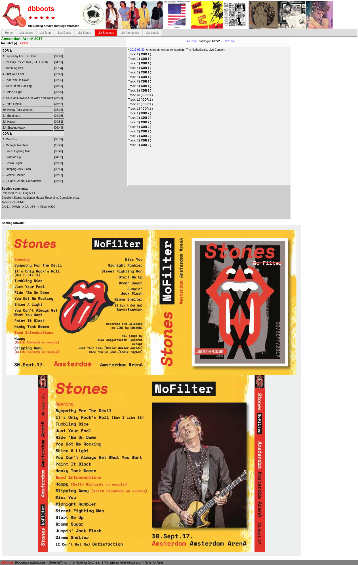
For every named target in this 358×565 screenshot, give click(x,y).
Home (9, 32)
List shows (26, 32)
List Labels (152, 32)
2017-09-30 (137, 49)
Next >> (227, 41)
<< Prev (191, 41)
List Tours (45, 32)
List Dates (64, 32)
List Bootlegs (106, 32)
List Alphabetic (130, 32)
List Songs (84, 32)
